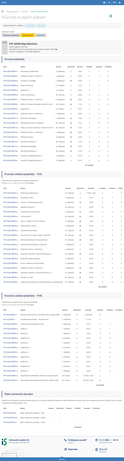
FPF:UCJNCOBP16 (9, 142)
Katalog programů (12, 12)
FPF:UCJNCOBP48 (9, 357)
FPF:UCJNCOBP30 (9, 235)
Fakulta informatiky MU (22, 442)
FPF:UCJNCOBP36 (9, 263)
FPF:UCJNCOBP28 (9, 226)
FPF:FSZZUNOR (9, 413)
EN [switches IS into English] (114, 2)
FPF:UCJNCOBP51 (9, 371)
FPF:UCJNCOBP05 (9, 90)
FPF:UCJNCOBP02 (9, 76)
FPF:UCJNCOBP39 (9, 277)
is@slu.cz (71, 442)
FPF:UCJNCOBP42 (9, 329)
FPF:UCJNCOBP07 (9, 99)
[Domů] (104, 2)
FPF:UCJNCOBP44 (9, 338)
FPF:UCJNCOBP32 (9, 244)
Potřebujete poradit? (77, 440)
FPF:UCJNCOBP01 (9, 71)
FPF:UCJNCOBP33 (9, 249)
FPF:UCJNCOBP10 (9, 113)
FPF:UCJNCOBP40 (9, 282)
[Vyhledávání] (109, 2)
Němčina (25, 12)
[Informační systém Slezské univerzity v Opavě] (4, 2)
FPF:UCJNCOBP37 (9, 268)
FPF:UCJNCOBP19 (9, 156)
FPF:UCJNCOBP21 (9, 193)
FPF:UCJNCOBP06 (9, 95)
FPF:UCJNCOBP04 (9, 85)
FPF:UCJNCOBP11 (9, 118)
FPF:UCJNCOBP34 (9, 254)
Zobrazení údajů (8, 32)
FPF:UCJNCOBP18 (9, 151)
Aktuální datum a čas (105, 442)
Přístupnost (102, 452)
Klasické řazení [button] (28, 35)
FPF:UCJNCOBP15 (9, 137)
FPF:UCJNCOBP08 (9, 104)
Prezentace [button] (41, 35)
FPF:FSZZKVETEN (9, 418)
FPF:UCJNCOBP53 (9, 380)
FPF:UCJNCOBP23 (9, 202)
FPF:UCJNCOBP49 (9, 361)
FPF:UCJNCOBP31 (9, 240)
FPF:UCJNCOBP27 (9, 221)
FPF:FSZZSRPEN (9, 422)
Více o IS (103, 449)
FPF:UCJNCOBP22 (9, 198)
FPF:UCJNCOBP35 (9, 258)
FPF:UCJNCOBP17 (9, 146)
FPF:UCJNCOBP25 (9, 212)
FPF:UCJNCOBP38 (9, 273)
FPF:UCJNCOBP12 (9, 123)
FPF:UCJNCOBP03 (9, 81)
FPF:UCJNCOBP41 (9, 324)
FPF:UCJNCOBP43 (9, 333)
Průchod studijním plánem (39, 12)
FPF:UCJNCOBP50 (9, 366)
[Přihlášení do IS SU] (119, 2)
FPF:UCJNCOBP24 (9, 207)
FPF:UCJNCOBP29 (9, 230)
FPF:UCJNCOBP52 (9, 375)
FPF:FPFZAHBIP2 (9, 315)
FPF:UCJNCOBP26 (9, 216)
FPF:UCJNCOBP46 (9, 347)
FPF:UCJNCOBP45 (9, 343)
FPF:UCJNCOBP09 (9, 109)
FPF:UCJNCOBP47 (9, 352)
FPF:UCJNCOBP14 (9, 132)
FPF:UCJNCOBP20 (9, 160)
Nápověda (72, 449)
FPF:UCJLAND (8, 319)
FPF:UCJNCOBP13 (9, 128)
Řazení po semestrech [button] (11, 35)
